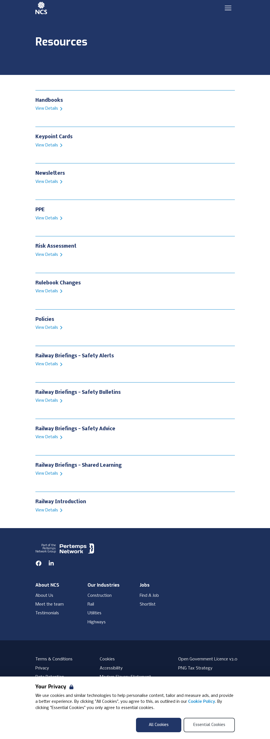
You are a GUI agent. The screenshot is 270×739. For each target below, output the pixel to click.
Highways (97, 622)
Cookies (107, 659)
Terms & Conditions (54, 659)
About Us (44, 595)
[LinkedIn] (51, 563)
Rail (91, 604)
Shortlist (148, 604)
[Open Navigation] (228, 8)
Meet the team (49, 604)
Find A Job (149, 595)
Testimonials (47, 613)
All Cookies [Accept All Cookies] (159, 724)
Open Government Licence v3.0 (207, 659)
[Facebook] (38, 563)
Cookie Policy (201, 701)
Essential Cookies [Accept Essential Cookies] (209, 724)
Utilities (94, 613)
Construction (100, 595)
